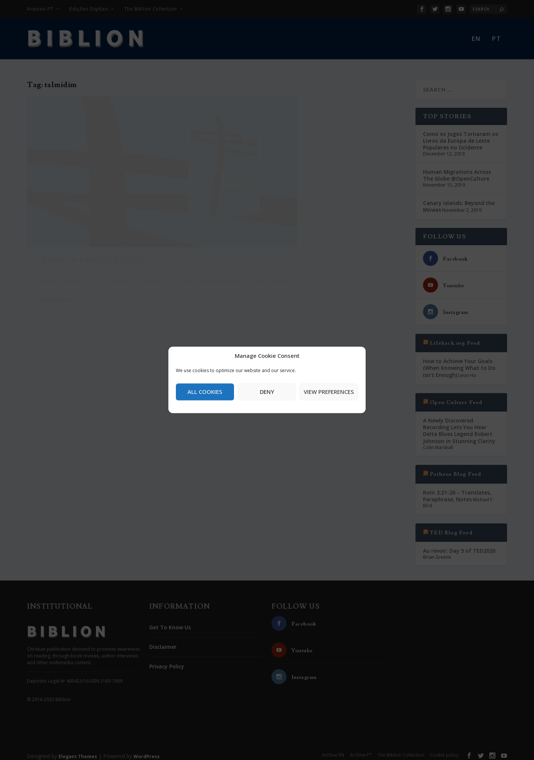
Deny (267, 391)
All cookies (205, 391)
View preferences (329, 391)
